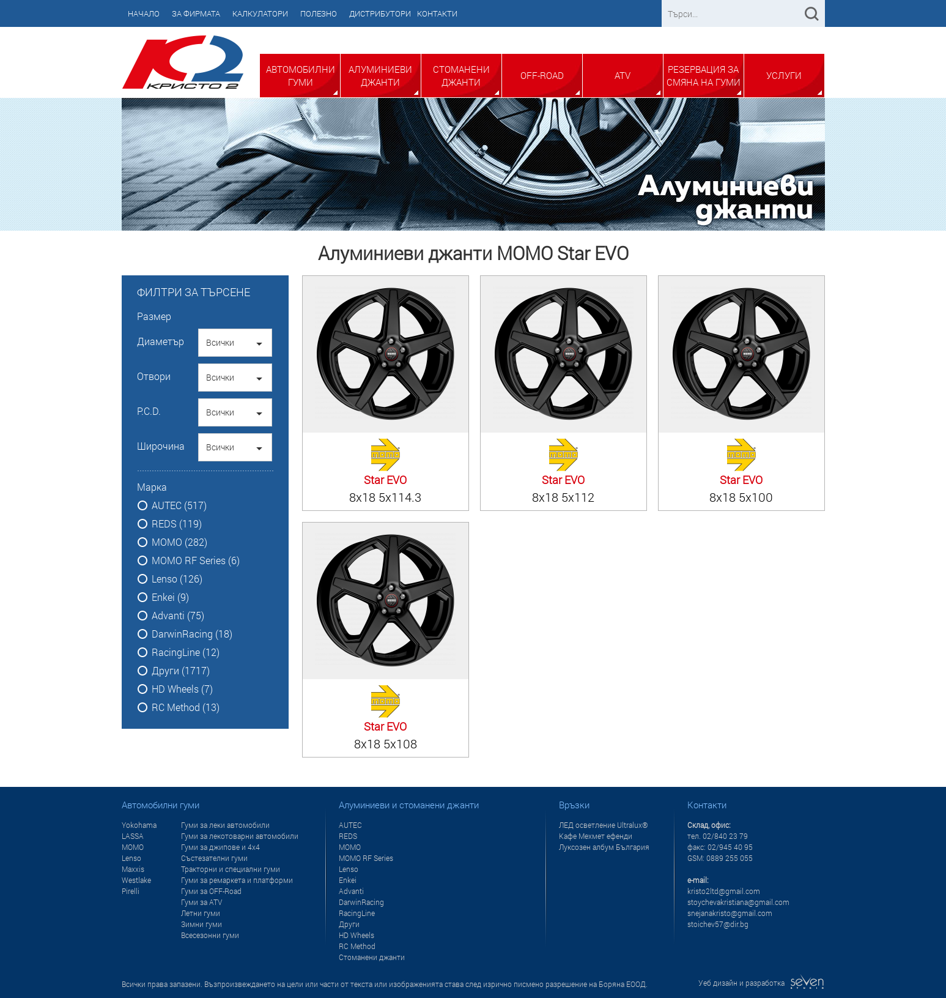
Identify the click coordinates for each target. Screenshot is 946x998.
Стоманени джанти (461, 75)
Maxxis (133, 869)
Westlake (136, 880)
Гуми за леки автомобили (225, 825)
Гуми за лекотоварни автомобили (239, 836)
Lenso (131, 858)
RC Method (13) (186, 707)
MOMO (133, 847)
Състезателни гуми (214, 858)
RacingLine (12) (186, 652)
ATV (622, 75)
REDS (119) (177, 524)
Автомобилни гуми (300, 75)
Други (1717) (181, 671)
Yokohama (139, 825)
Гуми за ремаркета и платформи (237, 880)
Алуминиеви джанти (380, 75)
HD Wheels (356, 935)
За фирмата (196, 13)
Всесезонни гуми (210, 935)
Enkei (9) (170, 597)
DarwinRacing (361, 902)
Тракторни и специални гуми (230, 869)
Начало (144, 13)
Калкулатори (260, 13)
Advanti (351, 891)
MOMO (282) (179, 542)
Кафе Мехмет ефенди (595, 836)
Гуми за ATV (201, 902)
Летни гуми (200, 913)
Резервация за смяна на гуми (704, 75)
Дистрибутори (380, 13)
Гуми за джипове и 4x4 (220, 847)
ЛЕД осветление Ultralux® (603, 825)
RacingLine (357, 913)
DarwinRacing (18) (192, 634)
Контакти (437, 13)
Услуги (784, 75)
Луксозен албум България (604, 847)
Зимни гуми (201, 924)
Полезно (318, 13)
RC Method (357, 946)
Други (349, 924)
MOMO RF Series (366, 858)
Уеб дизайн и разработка (761, 983)
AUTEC (350, 825)
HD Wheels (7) (182, 689)
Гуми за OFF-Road (211, 891)
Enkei (348, 880)
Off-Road (542, 75)
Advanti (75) (178, 615)
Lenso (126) (177, 579)
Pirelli (130, 891)
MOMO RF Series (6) (196, 560)
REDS (348, 836)
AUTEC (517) (179, 505)
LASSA (133, 836)
